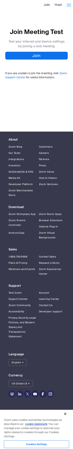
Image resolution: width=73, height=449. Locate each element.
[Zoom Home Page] (1, 5)
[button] (18, 362)
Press (42, 165)
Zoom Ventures (48, 184)
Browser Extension (51, 220)
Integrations (16, 159)
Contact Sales (47, 256)
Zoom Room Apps (50, 214)
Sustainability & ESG (21, 171)
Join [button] (36, 55)
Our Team (14, 153)
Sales (13, 249)
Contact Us (46, 305)
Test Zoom (15, 292)
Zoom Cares (46, 171)
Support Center (18, 299)
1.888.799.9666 (18, 256)
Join (47, 5)
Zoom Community (20, 305)
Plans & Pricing (18, 263)
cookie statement (36, 424)
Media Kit (14, 178)
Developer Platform (21, 184)
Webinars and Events (22, 269)
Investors (14, 165)
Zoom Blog (15, 146)
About (13, 139)
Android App (17, 232)
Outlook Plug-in (48, 226)
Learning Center (49, 299)
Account (44, 292)
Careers (44, 153)
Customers (46, 146)
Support (15, 286)
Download (16, 207)
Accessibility (16, 311)
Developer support (50, 311)
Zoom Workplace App (22, 214)
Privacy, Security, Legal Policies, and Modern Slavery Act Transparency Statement (22, 327)
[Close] (65, 414)
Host (58, 5)
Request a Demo (49, 263)
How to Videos (48, 178)
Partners (44, 159)
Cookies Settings (36, 444)
